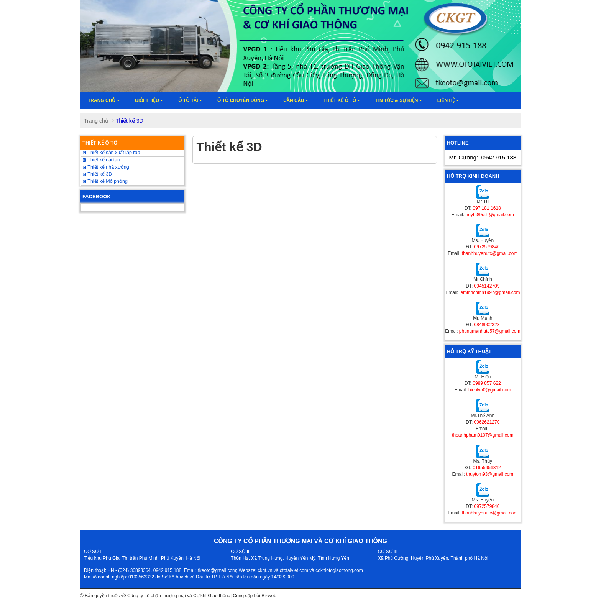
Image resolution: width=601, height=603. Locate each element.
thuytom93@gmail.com (489, 474)
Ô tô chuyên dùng (242, 100)
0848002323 (487, 324)
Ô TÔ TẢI (190, 100)
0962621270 (487, 422)
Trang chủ (104, 100)
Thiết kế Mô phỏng (105, 181)
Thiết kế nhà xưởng (106, 167)
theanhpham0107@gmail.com (482, 435)
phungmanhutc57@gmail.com (490, 331)
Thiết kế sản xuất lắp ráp (111, 152)
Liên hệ (448, 100)
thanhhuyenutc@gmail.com (490, 253)
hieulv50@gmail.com (489, 390)
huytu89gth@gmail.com (490, 214)
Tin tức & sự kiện (398, 100)
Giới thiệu (149, 100)
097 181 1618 (487, 208)
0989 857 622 (487, 383)
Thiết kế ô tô (341, 100)
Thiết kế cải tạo (101, 160)
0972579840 (487, 247)
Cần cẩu (295, 100)
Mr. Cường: (482, 157)
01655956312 (487, 467)
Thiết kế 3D (97, 174)
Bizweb (268, 595)
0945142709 (487, 286)
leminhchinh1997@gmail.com (490, 292)
